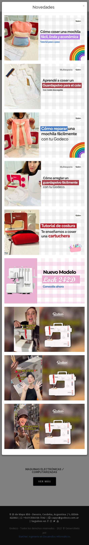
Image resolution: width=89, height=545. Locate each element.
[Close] (84, 6)
